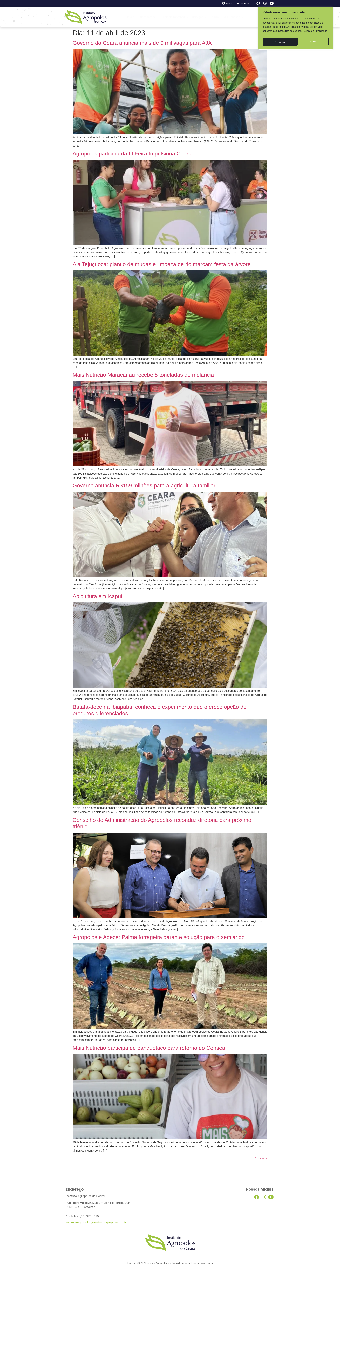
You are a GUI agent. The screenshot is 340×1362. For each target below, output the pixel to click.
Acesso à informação (237, 3)
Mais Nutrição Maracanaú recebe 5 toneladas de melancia (143, 375)
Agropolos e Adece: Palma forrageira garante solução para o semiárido (159, 937)
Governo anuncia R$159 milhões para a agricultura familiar (144, 485)
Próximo (260, 1158)
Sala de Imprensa (175, 17)
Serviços (199, 17)
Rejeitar (278, 39)
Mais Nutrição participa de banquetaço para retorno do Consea (149, 1048)
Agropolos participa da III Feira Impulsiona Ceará (132, 153)
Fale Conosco (233, 17)
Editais (214, 17)
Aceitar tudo (311, 39)
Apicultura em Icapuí (98, 596)
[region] (295, 27)
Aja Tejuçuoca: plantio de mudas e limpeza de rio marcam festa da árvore (162, 264)
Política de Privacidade (315, 31)
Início (130, 17)
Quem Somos (148, 17)
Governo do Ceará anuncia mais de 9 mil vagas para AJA (142, 43)
